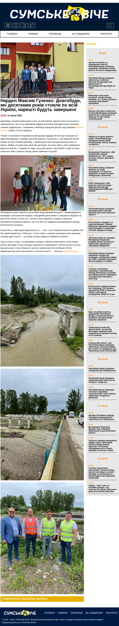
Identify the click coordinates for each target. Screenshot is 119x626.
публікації (55, 34)
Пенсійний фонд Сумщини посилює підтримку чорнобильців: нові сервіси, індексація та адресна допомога (102, 394)
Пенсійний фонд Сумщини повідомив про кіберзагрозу (102, 369)
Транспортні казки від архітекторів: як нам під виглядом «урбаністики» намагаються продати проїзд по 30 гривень (102, 331)
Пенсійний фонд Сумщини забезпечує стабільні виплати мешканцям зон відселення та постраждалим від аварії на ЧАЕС (101, 83)
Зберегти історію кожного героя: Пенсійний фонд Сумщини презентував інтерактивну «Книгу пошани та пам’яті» (102, 140)
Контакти (106, 34)
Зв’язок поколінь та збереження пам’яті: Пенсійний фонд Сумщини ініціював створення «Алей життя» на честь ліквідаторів (102, 66)
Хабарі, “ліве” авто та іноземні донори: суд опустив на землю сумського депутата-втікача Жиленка (102, 488)
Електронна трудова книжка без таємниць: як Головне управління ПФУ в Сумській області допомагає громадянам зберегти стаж (102, 290)
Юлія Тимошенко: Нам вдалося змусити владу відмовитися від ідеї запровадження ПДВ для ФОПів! (100, 187)
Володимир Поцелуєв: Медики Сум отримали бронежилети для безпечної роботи (102, 430)
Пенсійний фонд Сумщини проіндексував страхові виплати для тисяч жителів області (101, 212)
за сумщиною (81, 34)
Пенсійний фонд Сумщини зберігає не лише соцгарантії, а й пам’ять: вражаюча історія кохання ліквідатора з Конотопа (101, 171)
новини (33, 34)
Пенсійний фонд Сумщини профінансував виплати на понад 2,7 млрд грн (101, 380)
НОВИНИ (91, 44)
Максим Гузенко (70, 251)
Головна (12, 34)
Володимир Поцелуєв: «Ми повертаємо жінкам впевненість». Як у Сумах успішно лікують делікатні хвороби (101, 156)
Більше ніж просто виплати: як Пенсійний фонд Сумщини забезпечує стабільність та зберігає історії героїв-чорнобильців (102, 115)
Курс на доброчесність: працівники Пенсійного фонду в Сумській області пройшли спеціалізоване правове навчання (101, 316)
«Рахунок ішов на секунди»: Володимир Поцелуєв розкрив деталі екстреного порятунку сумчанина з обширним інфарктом (102, 242)
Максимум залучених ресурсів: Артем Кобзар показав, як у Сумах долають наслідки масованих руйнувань (102, 99)
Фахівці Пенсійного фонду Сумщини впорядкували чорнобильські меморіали (101, 417)
